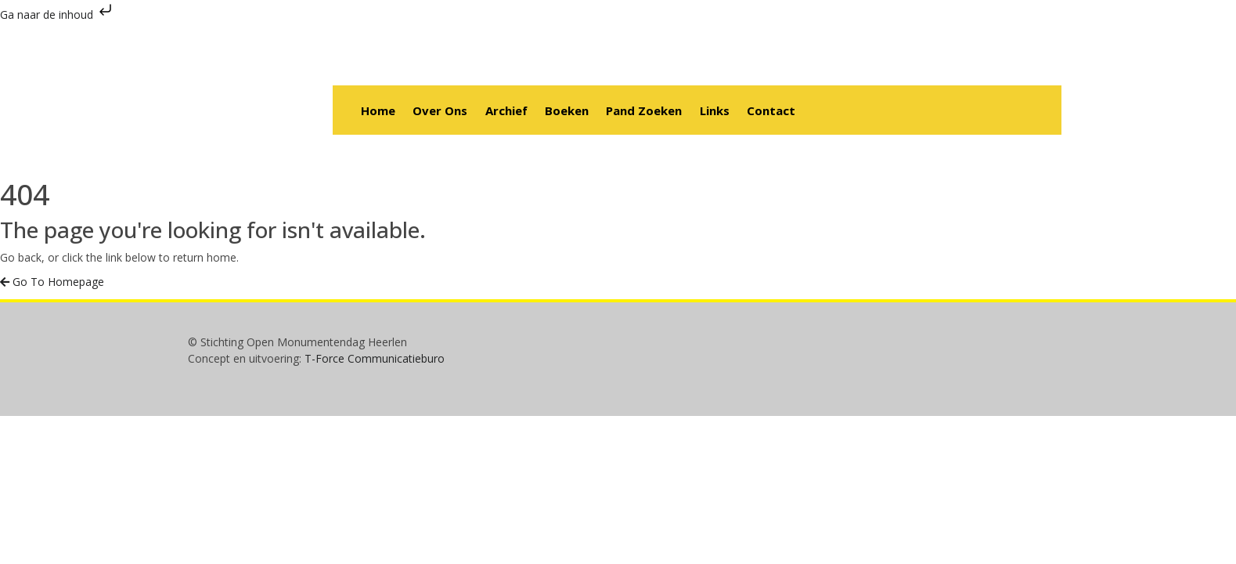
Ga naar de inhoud (57, 14)
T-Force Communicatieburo (374, 358)
